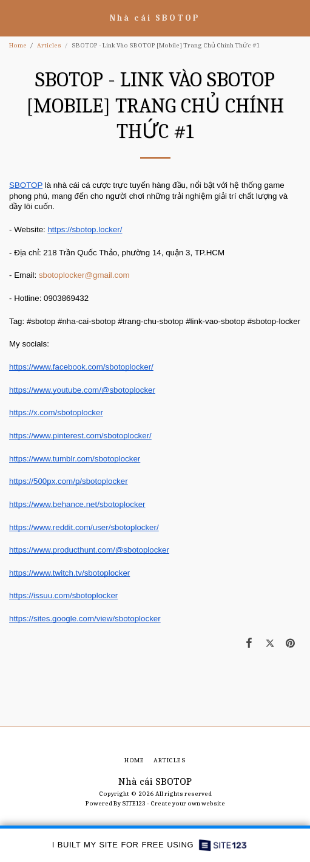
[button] (13, 17)
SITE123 (134, 803)
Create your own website (187, 803)
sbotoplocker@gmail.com (84, 275)
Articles (49, 45)
